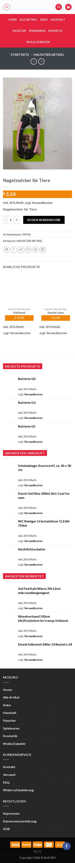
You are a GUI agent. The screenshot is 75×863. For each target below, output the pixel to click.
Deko (44, 19)
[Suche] (58, 7)
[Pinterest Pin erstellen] (35, 249)
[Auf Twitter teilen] (21, 249)
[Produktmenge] (11, 220)
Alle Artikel (28, 19)
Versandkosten (42, 202)
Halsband (19, 312)
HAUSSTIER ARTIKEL (48, 54)
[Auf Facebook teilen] (14, 249)
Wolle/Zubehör (38, 42)
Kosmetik (55, 30)
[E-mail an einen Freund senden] (28, 249)
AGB (6, 829)
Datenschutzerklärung (19, 821)
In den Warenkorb (44, 220)
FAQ (6, 782)
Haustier (19, 30)
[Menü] (6, 7)
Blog (37, 851)
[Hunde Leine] (55, 289)
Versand (9, 774)
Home (13, 19)
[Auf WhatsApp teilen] (6, 249)
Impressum (11, 813)
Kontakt (9, 767)
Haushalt (58, 19)
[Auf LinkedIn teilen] (42, 249)
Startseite (20, 54)
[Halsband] (19, 289)
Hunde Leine (56, 312)
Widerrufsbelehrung (18, 790)
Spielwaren (37, 30)
